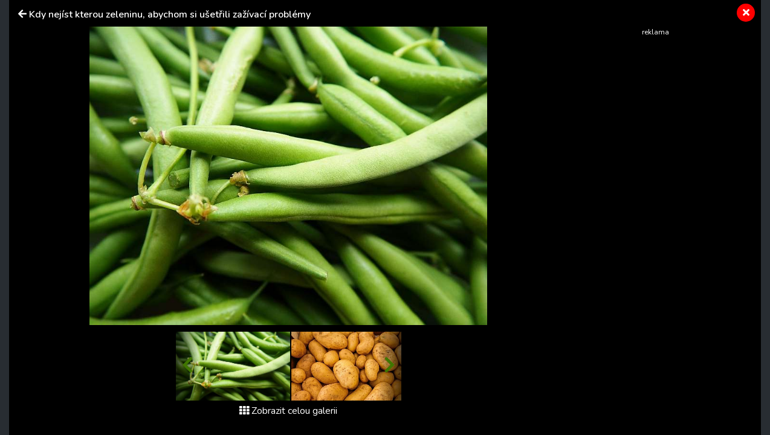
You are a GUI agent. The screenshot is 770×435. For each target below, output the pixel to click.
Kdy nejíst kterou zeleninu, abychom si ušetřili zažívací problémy (170, 14)
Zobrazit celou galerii (288, 410)
